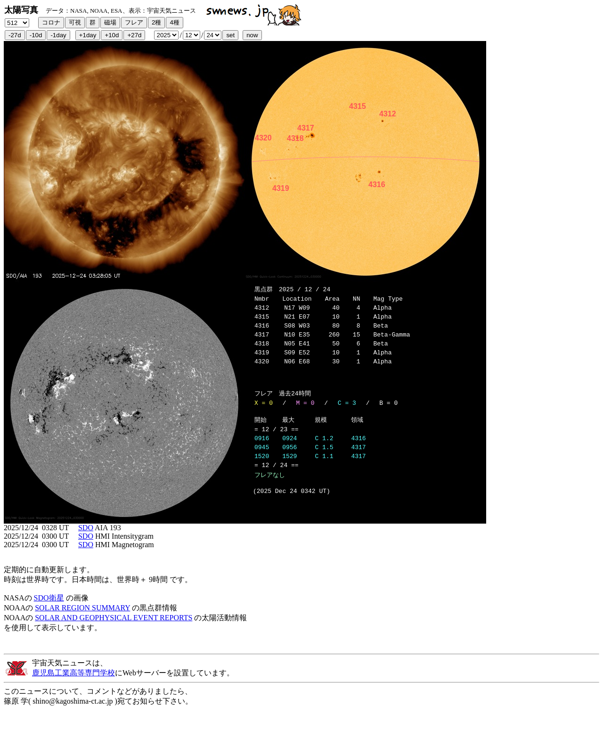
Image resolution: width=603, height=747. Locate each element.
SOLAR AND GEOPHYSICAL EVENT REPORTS (113, 629)
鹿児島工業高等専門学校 (73, 684)
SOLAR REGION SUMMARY (82, 619)
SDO (85, 539)
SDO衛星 (49, 609)
